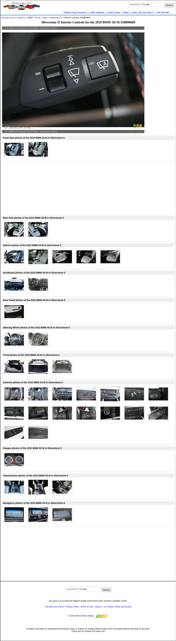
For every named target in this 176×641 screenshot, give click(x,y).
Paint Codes (114, 12)
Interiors (21, 17)
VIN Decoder (162, 12)
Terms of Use (87, 606)
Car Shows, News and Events (117, 606)
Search (98, 606)
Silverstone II (56, 17)
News (126, 12)
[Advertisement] (162, 74)
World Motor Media (85, 616)
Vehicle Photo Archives (74, 12)
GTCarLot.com (8, 17)
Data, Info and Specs (142, 12)
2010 (45, 17)
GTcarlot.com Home (54, 606)
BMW (30, 17)
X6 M (37, 17)
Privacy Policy (72, 606)
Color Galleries (97, 12)
